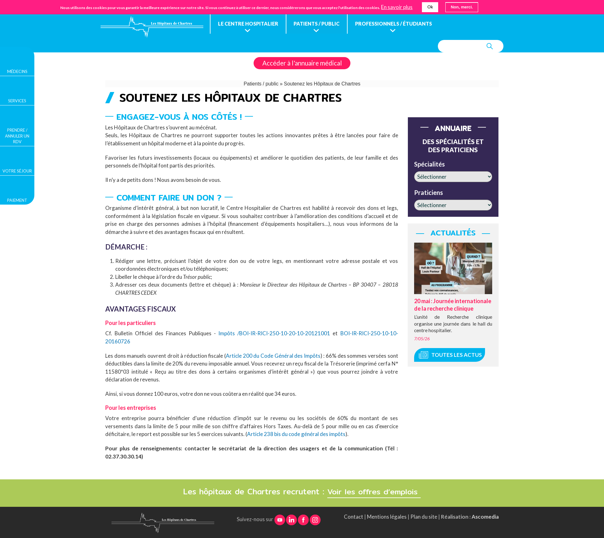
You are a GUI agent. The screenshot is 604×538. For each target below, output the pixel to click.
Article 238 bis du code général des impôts (296, 434)
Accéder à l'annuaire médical (302, 63)
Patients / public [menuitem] (317, 24)
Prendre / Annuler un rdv (17, 136)
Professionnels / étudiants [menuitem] (393, 24)
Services (17, 100)
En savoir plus (397, 7)
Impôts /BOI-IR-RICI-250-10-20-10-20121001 (274, 333)
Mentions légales (387, 516)
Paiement (17, 200)
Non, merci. (462, 7)
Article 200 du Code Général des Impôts (273, 355)
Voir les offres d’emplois (374, 491)
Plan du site (423, 516)
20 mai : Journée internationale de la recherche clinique (452, 305)
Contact (353, 516)
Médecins (17, 71)
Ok (430, 6)
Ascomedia (485, 516)
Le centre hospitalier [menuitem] (248, 24)
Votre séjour (17, 170)
